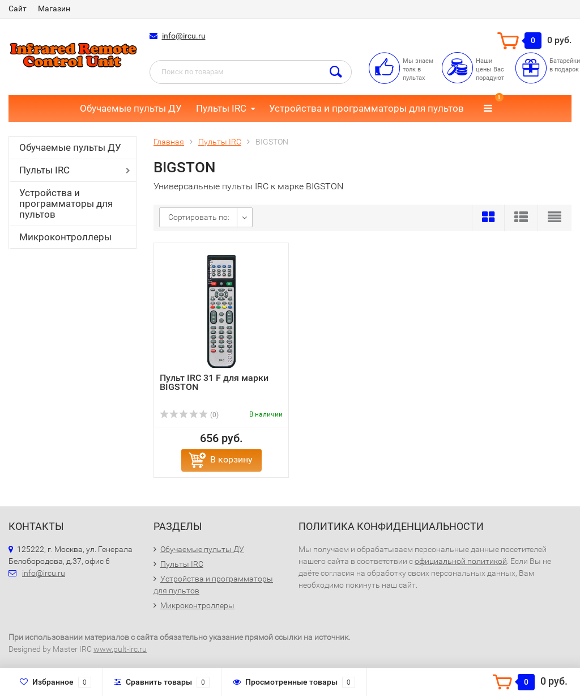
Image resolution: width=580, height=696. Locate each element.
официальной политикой (461, 561)
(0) (189, 415)
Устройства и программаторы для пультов (366, 108)
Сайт (17, 8)
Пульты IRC (221, 108)
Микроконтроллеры (65, 237)
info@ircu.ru (184, 35)
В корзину (231, 459)
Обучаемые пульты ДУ (131, 108)
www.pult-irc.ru (120, 648)
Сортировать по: (198, 217)
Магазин (54, 8)
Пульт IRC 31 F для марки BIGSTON (214, 382)
